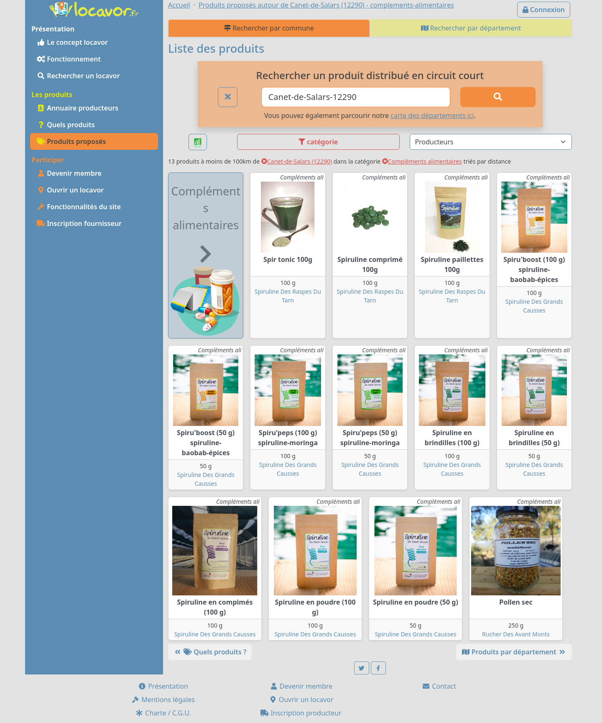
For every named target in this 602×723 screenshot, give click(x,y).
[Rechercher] (498, 97)
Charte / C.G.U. (163, 713)
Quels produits (66, 124)
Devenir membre (69, 173)
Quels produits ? (209, 651)
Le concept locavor (72, 42)
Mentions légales (163, 699)
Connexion (544, 9)
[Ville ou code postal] (356, 97)
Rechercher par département (471, 28)
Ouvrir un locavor (70, 190)
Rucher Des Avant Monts (515, 634)
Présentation (163, 686)
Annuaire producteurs (77, 108)
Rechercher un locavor (78, 75)
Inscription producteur (301, 713)
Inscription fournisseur (79, 223)
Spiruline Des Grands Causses (215, 634)
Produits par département (514, 651)
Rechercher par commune (269, 28)
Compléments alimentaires (422, 161)
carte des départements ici (432, 115)
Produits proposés (71, 141)
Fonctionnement (69, 59)
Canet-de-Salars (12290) (296, 161)
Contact (439, 686)
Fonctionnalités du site (79, 206)
